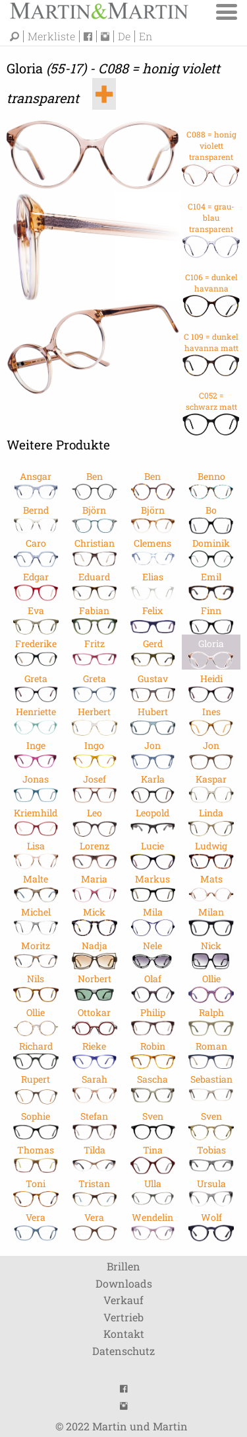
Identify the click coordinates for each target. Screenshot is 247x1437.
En (145, 36)
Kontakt (123, 1333)
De (124, 36)
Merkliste (51, 36)
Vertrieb (123, 1317)
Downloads (124, 1283)
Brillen (123, 1266)
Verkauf (123, 1300)
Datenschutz (123, 1351)
